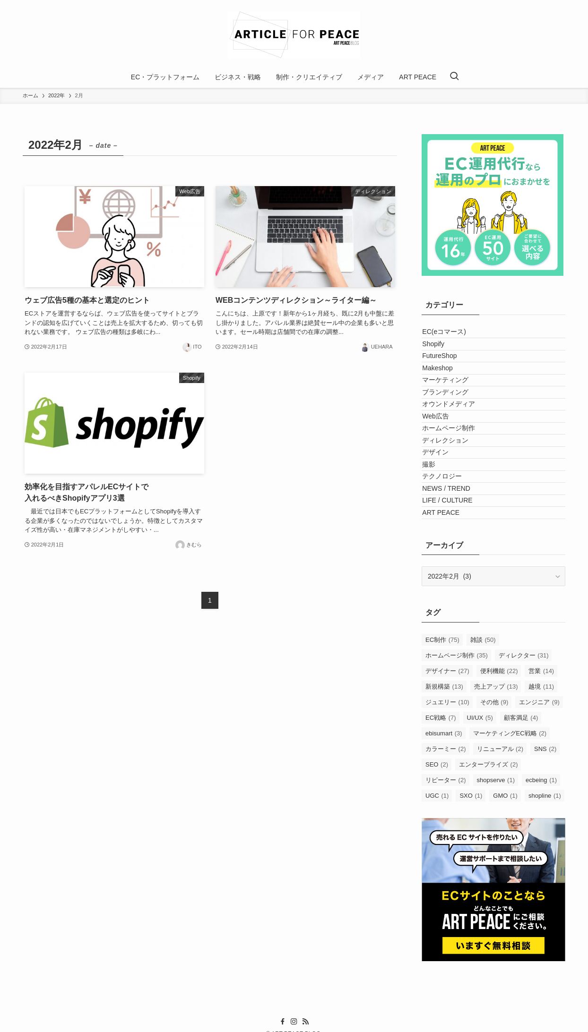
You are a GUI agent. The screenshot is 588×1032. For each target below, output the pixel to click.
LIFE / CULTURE (449, 610)
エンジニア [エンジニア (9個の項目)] (539, 823)
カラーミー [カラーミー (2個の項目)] (445, 870)
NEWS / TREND (448, 591)
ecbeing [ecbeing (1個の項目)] (541, 901)
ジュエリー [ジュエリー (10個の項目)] (447, 823)
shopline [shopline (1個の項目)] (544, 917)
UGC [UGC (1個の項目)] (437, 917)
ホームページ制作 (450, 492)
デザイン (437, 532)
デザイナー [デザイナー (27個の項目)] (447, 792)
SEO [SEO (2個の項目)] (436, 885)
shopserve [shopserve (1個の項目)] (496, 901)
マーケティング (447, 414)
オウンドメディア (450, 453)
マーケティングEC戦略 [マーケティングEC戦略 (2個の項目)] (510, 854)
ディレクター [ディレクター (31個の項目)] (524, 776)
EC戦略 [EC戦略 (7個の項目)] (440, 839)
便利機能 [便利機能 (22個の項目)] (499, 792)
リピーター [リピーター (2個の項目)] (445, 901)
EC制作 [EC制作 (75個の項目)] (442, 761)
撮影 (431, 551)
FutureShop (441, 374)
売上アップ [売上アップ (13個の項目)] (496, 807)
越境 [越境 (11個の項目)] (541, 807)
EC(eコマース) (446, 335)
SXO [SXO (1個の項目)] (470, 917)
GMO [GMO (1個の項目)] (505, 917)
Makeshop (439, 394)
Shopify (435, 355)
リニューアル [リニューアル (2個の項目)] (500, 870)
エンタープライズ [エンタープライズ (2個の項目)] (488, 885)
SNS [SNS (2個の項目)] (545, 870)
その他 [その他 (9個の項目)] (494, 823)
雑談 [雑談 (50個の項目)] (483, 761)
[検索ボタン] (454, 77)
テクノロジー (444, 571)
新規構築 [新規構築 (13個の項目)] (444, 807)
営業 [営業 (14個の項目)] (541, 792)
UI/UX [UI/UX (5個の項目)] (480, 839)
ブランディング (447, 433)
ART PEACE (443, 630)
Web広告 (437, 473)
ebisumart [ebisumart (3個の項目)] (443, 854)
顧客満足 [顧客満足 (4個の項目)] (521, 839)
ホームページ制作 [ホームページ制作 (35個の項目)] (456, 776)
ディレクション (447, 512)
